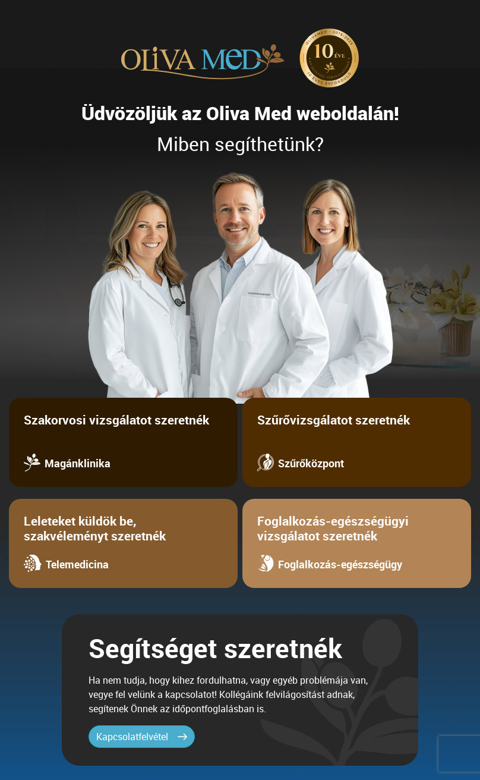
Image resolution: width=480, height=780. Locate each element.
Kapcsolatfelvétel (141, 736)
